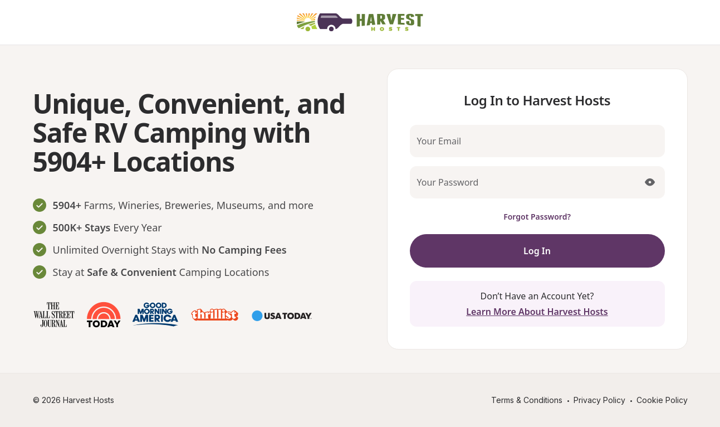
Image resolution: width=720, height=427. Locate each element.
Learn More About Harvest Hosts (537, 311)
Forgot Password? (537, 216)
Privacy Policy (599, 400)
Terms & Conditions (526, 400)
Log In (537, 251)
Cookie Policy (662, 400)
